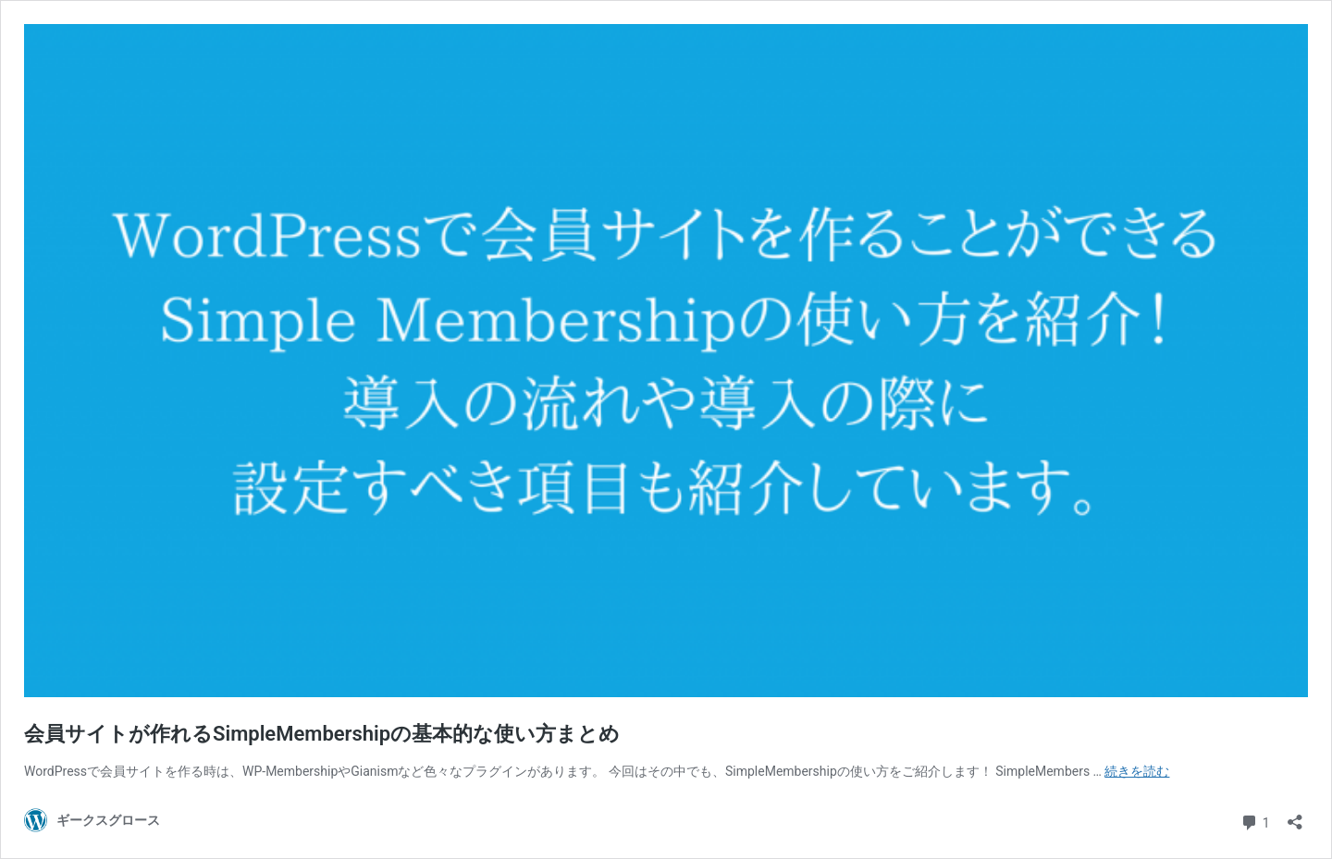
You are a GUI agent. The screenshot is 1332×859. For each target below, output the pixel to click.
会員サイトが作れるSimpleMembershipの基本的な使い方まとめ (322, 733)
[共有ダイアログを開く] (1295, 816)
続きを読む (1136, 771)
